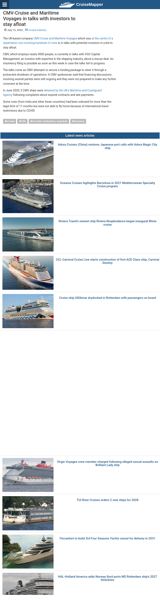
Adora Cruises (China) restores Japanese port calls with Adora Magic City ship (107, 146)
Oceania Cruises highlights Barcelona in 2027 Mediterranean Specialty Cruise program (107, 184)
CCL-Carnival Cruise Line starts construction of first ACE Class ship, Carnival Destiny (107, 261)
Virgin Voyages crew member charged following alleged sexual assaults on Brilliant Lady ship (107, 463)
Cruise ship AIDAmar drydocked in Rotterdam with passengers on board (107, 298)
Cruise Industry (35, 30)
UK (23, 121)
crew (11, 121)
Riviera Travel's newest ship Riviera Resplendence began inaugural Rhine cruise (107, 223)
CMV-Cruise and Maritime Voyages (55, 38)
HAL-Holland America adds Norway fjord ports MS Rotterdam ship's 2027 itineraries (107, 578)
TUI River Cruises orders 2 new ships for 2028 (107, 500)
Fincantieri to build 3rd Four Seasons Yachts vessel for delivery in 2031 (107, 538)
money (79, 121)
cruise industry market (50, 121)
